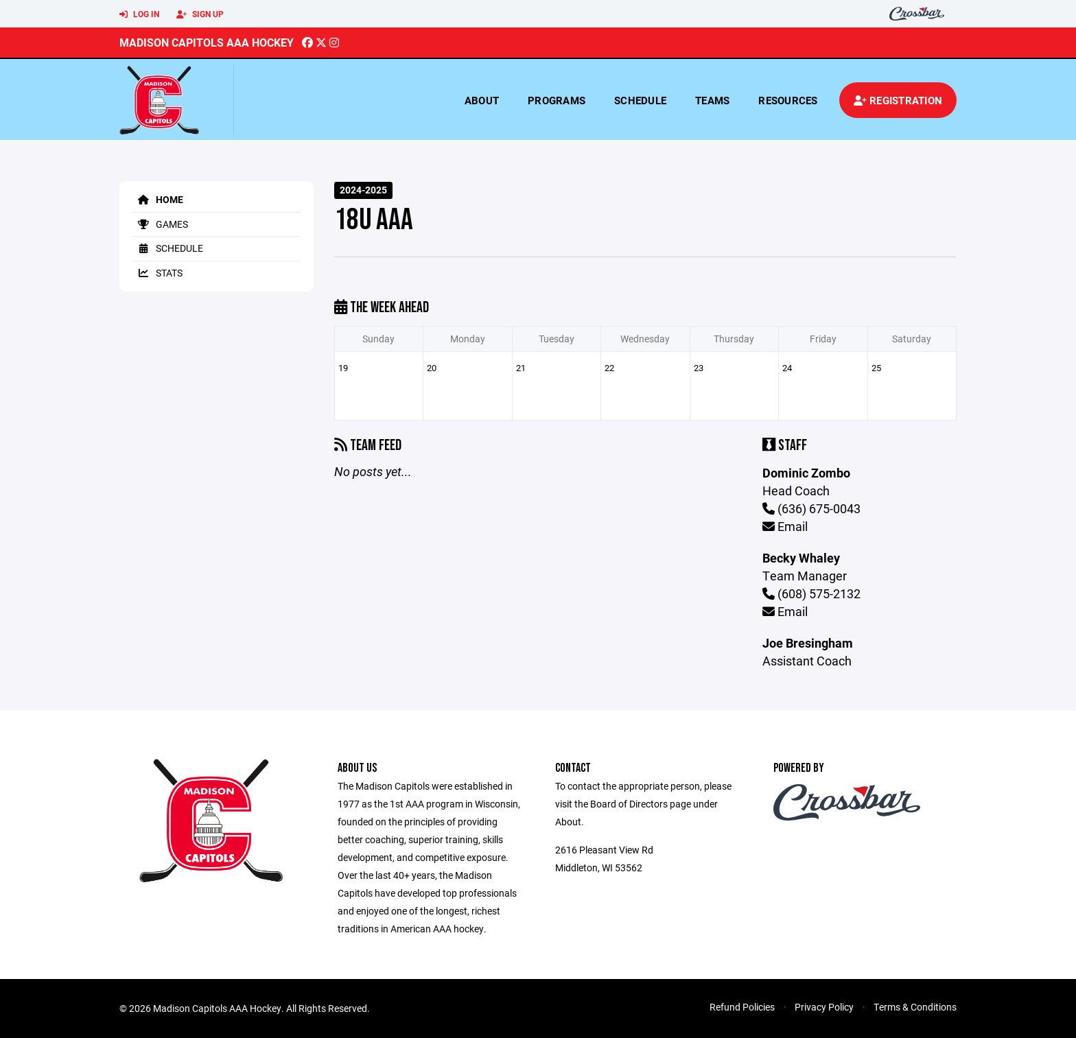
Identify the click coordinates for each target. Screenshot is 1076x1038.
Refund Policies (742, 1006)
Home (158, 199)
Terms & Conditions (915, 1006)
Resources (787, 100)
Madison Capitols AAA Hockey (206, 42)
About (482, 100)
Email (785, 526)
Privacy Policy (824, 1006)
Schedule (640, 100)
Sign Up (200, 14)
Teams (712, 100)
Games (160, 224)
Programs (556, 100)
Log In (139, 14)
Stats (158, 272)
